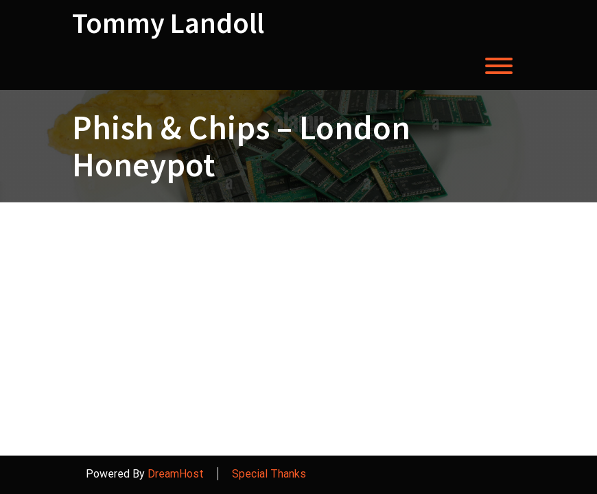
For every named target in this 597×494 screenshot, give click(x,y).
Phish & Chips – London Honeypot (241, 145)
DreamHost (176, 473)
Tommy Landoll (168, 22)
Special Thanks (269, 473)
